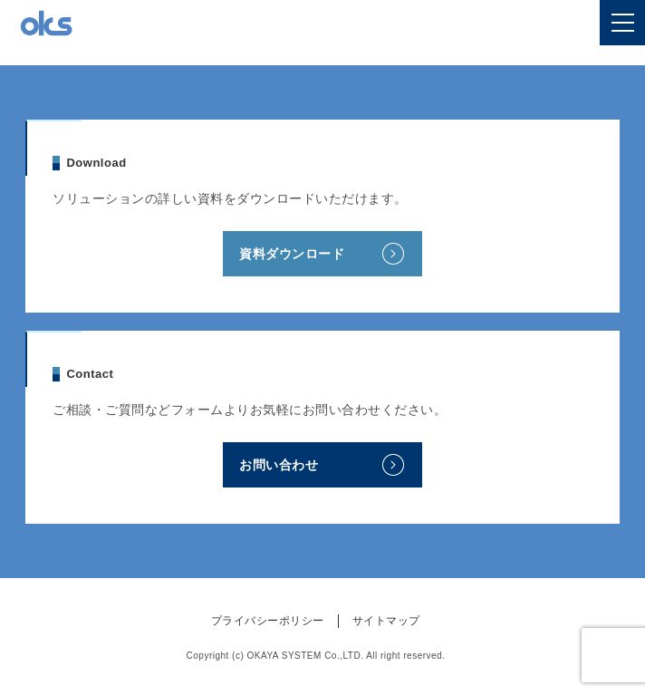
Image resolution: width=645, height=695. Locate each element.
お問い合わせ (278, 465)
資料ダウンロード (291, 253)
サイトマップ (386, 620)
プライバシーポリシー (267, 620)
